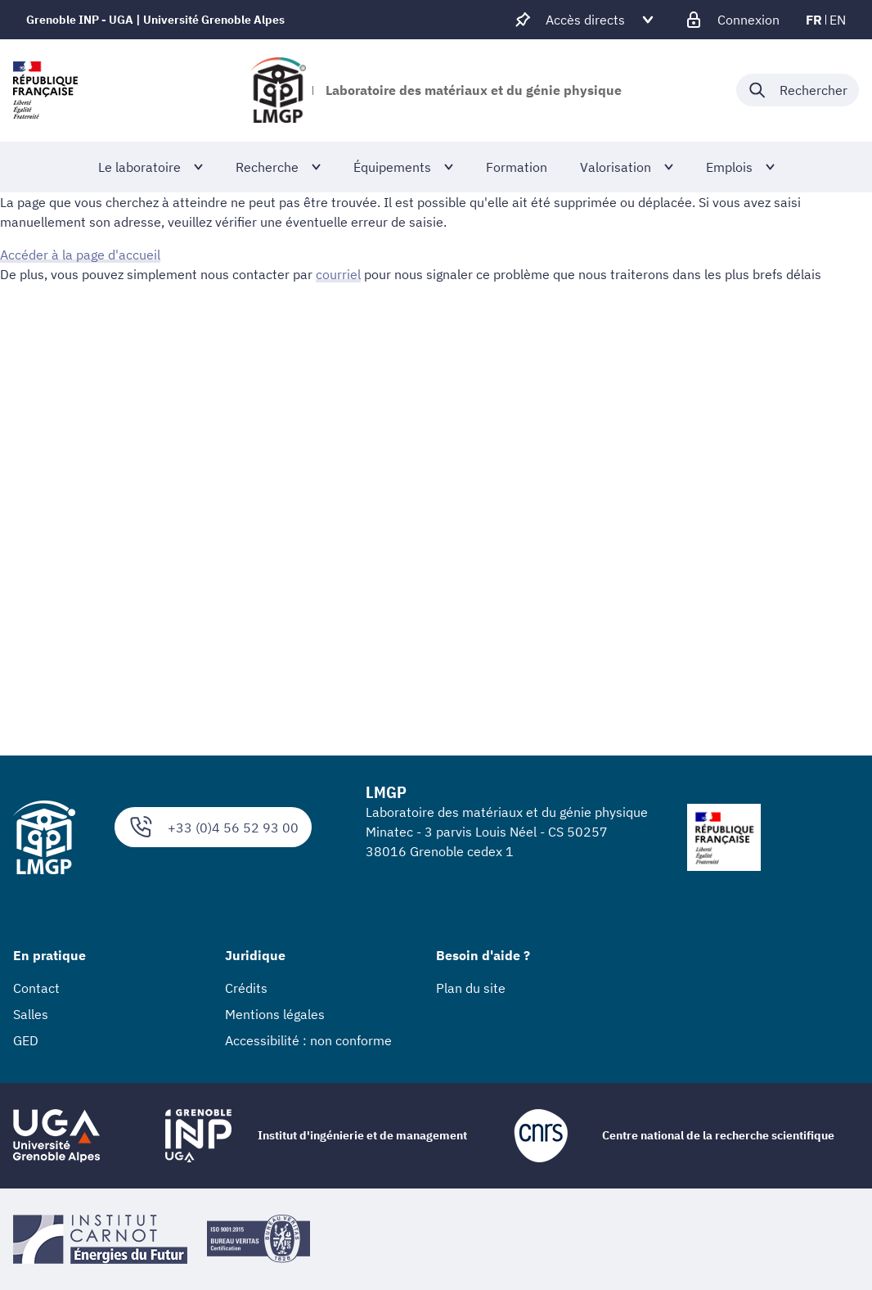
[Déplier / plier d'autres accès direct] (585, 19)
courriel (338, 274)
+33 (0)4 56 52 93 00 (213, 827)
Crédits (246, 988)
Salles (30, 1014)
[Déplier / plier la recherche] (797, 90)
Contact (36, 988)
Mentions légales (275, 1014)
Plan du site (471, 988)
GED (25, 1040)
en (837, 19)
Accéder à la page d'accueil (80, 254)
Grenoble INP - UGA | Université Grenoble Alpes (155, 19)
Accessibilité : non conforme (308, 1040)
